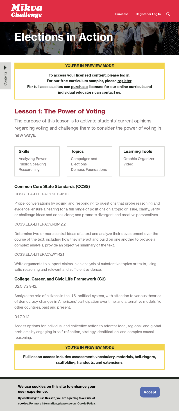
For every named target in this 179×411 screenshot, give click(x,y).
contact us (111, 92)
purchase (79, 86)
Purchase (122, 14)
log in (124, 75)
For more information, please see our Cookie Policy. (62, 405)
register (124, 81)
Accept (150, 393)
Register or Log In (148, 14)
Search (168, 14)
